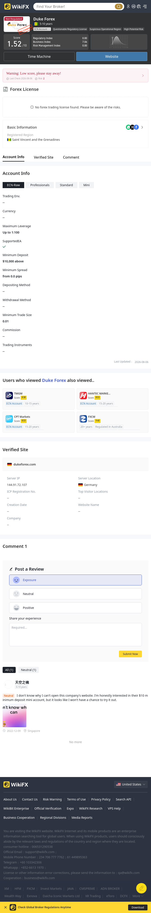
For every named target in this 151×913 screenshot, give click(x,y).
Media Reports (82, 817)
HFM (18, 888)
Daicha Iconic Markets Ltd (61, 896)
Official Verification (47, 808)
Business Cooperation (19, 817)
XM (6, 888)
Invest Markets (51, 888)
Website (111, 56)
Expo (70, 808)
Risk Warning (52, 799)
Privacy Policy (100, 799)
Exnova (32, 896)
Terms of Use (76, 799)
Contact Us (29, 799)
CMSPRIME (87, 888)
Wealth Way (12, 896)
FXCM (31, 888)
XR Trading (92, 896)
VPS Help (114, 808)
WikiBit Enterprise (16, 808)
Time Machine (39, 56)
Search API (123, 799)
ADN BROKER (110, 888)
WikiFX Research (91, 808)
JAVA (70, 888)
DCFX (124, 896)
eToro (110, 896)
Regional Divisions (53, 817)
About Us (10, 799)
